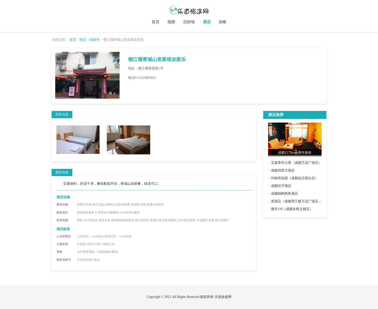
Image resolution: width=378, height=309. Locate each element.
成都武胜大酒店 (283, 170)
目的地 (189, 22)
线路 (171, 22)
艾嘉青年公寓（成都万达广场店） (296, 163)
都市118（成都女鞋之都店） (292, 209)
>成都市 (94, 39)
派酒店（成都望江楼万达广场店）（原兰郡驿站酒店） (311, 201)
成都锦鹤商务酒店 (284, 193)
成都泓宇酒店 (281, 186)
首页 (155, 22)
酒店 (207, 22)
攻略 (222, 22)
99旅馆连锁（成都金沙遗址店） (294, 178)
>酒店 (82, 39)
